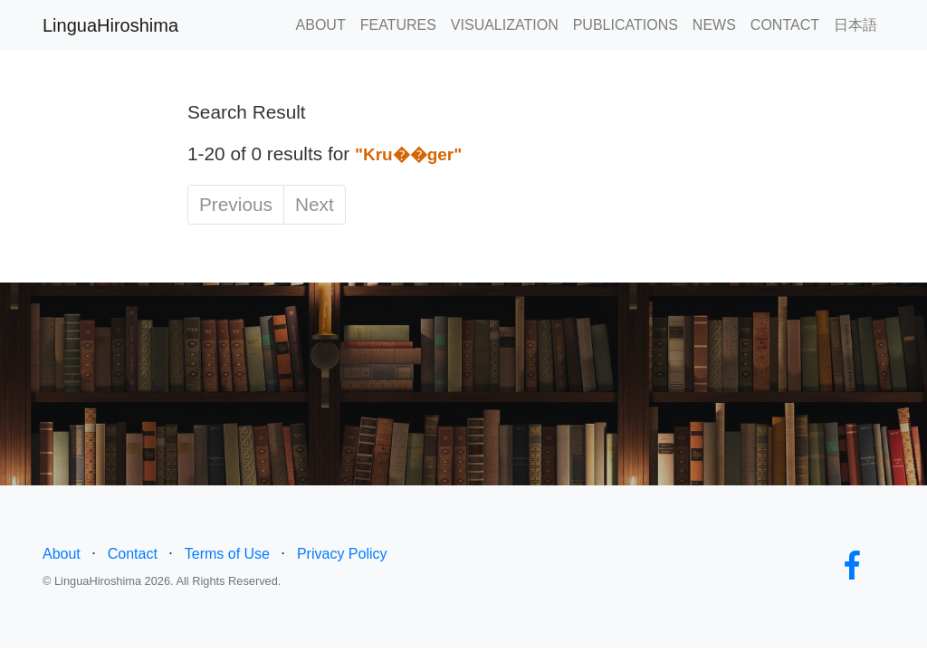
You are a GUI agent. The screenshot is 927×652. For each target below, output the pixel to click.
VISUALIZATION (505, 25)
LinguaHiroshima (110, 25)
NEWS (714, 25)
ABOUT (321, 25)
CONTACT (784, 25)
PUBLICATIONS (625, 25)
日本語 (855, 25)
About (62, 553)
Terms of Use (227, 553)
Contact (133, 553)
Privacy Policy (342, 553)
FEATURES (398, 25)
